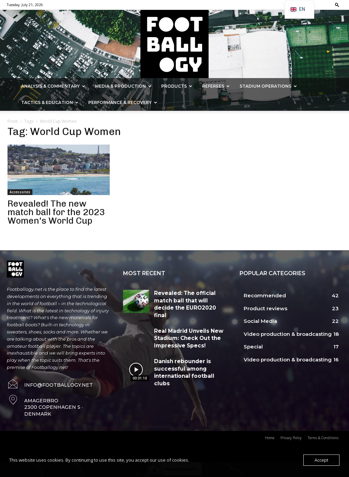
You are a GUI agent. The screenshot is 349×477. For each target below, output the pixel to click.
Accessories (20, 192)
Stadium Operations (268, 86)
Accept (321, 460)
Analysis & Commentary (53, 86)
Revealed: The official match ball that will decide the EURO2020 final (189, 299)
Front (12, 121)
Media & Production (123, 86)
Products (176, 86)
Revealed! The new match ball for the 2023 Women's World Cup (56, 212)
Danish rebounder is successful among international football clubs (186, 359)
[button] (337, 4)
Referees (216, 86)
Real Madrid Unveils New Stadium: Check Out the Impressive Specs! (184, 329)
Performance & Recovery (122, 102)
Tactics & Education (49, 102)
